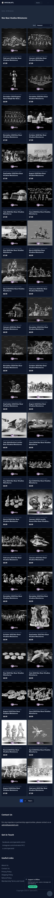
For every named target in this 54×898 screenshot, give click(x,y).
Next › (30, 801)
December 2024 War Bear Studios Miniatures (38, 328)
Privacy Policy (7, 872)
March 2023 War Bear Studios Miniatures (11, 751)
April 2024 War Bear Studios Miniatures (40, 482)
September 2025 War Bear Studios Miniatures (13, 174)
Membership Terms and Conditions (15, 881)
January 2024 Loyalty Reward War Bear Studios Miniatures (38, 520)
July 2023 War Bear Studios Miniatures (39, 674)
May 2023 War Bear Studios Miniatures (13, 674)
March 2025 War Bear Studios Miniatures (37, 251)
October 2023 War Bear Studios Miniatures (12, 635)
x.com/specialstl (8, 848)
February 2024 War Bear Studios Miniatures (12, 559)
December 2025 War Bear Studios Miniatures (38, 97)
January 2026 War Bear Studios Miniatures (38, 59)
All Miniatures (10, 11)
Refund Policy (7, 878)
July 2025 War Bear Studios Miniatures (13, 213)
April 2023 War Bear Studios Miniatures (39, 751)
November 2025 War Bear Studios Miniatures (12, 136)
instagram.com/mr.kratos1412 (13, 845)
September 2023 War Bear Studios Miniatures (39, 635)
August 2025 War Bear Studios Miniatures (37, 174)
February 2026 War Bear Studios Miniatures (12, 59)
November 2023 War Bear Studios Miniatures (38, 597)
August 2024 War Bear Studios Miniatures (37, 405)
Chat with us (32, 886)
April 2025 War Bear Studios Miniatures (13, 290)
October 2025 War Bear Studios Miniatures (38, 136)
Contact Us (6, 868)
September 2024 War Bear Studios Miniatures (13, 405)
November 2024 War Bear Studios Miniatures (12, 367)
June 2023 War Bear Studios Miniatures (40, 712)
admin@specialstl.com (10, 825)
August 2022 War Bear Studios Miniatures (11, 789)
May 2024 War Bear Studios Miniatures (13, 482)
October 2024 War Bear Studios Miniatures (38, 367)
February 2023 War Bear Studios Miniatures (38, 789)
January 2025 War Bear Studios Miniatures (12, 328)
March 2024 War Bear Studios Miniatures (11, 520)
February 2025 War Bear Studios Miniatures (38, 290)
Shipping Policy (7, 875)
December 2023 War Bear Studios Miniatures (12, 597)
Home (3, 11)
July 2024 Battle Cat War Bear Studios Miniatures (12, 443)
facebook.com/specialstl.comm (13, 842)
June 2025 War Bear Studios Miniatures (39, 213)
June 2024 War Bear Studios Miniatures (40, 443)
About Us (5, 865)
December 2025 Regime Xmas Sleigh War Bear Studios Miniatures (12, 98)
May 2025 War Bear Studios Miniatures (13, 251)
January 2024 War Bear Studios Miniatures (38, 559)
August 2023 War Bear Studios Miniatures (11, 712)
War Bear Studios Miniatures (12, 56)
